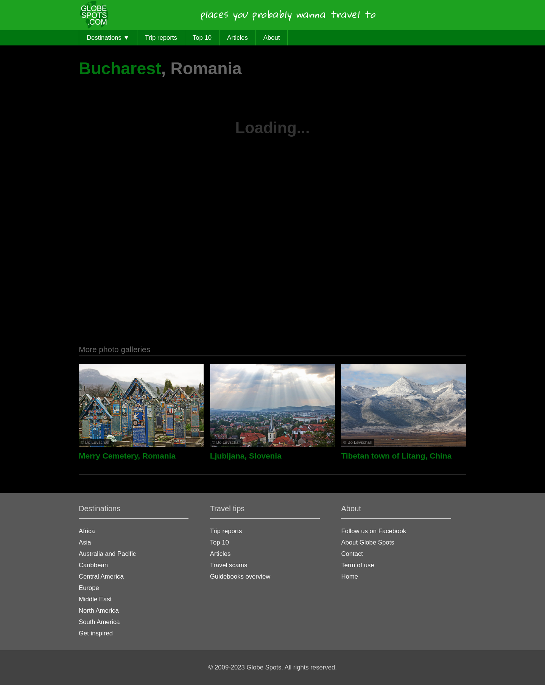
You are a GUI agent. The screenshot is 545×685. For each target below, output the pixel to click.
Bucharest (120, 68)
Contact (352, 553)
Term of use (357, 565)
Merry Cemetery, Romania (127, 455)
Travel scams (229, 565)
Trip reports (161, 37)
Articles (237, 37)
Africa (87, 531)
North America (99, 610)
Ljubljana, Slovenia (246, 455)
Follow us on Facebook (373, 531)
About (271, 37)
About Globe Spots (367, 542)
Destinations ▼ (108, 37)
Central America (101, 576)
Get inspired (96, 633)
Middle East (95, 599)
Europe (89, 587)
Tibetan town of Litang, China (396, 455)
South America (99, 622)
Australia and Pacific (107, 553)
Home (349, 576)
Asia (85, 542)
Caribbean (93, 565)
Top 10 (202, 37)
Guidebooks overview (240, 576)
